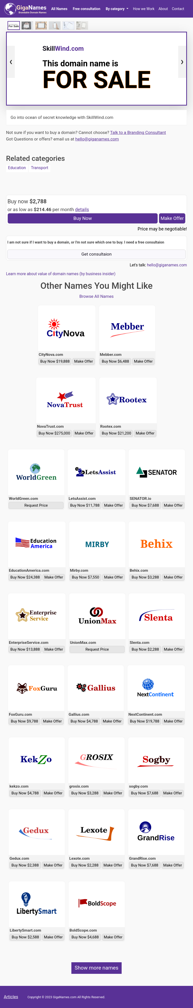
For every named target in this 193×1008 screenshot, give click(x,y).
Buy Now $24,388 (25, 577)
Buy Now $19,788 (144, 721)
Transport (39, 167)
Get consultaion (96, 254)
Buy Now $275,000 (54, 433)
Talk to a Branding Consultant (138, 132)
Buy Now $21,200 (116, 433)
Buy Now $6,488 (115, 361)
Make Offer (172, 218)
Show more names (96, 968)
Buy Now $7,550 (85, 577)
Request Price (36, 505)
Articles (11, 996)
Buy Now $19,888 (55, 361)
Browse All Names (96, 296)
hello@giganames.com (97, 138)
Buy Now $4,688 (85, 937)
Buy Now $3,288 (145, 577)
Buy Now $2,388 (25, 865)
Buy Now (82, 218)
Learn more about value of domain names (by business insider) (60, 274)
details (82, 209)
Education (17, 167)
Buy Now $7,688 (145, 505)
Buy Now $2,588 (25, 937)
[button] (117, 9)
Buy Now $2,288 (145, 649)
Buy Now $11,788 (85, 505)
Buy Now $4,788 (84, 721)
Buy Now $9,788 (24, 721)
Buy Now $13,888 (25, 649)
